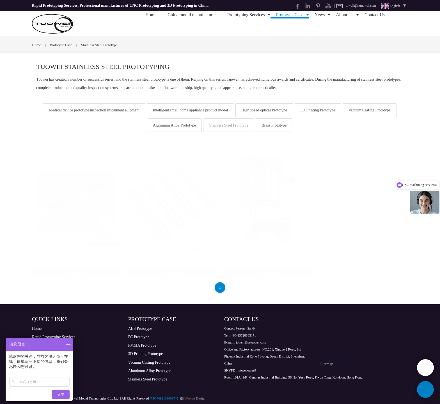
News (320, 23)
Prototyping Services (246, 23)
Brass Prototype (274, 125)
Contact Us (375, 23)
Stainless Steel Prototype (228, 125)
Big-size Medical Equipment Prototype (268, 245)
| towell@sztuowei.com (355, 6)
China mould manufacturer (192, 23)
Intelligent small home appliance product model (190, 110)
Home (150, 23)
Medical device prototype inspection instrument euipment (94, 110)
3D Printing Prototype (318, 110)
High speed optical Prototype (264, 110)
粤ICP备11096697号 (164, 398)
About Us (344, 23)
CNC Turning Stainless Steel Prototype (172, 243)
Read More (75, 267)
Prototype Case (289, 23)
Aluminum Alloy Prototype (174, 125)
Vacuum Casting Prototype (370, 110)
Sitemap (326, 364)
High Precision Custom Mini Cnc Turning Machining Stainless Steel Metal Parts (96, 247)
